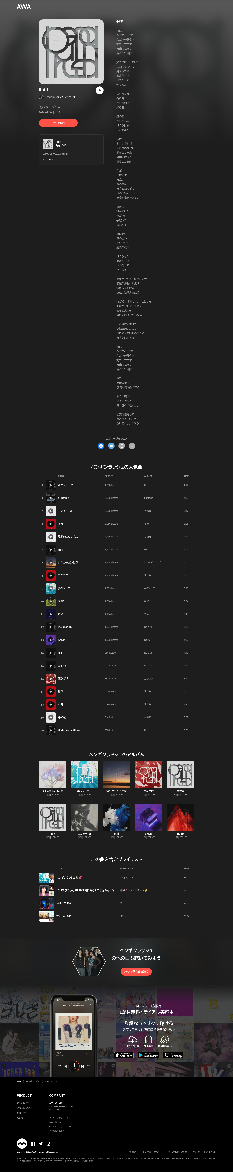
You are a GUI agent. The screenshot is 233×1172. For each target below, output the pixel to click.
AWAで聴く (58, 122)
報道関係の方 (55, 1122)
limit (58, 141)
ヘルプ (20, 1118)
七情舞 (147, 511)
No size (148, 485)
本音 (60, 523)
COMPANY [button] (57, 1095)
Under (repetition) (69, 730)
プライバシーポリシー (152, 1152)
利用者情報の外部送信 (177, 1152)
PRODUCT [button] (24, 1095)
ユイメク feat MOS (52, 791)
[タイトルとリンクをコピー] (121, 446)
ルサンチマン (65, 485)
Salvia (61, 640)
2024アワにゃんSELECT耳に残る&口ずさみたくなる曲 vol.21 (92, 890)
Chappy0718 (126, 877)
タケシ (123, 916)
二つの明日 (84, 833)
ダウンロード (23, 1103)
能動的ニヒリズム (68, 536)
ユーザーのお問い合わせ (59, 1118)
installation (65, 627)
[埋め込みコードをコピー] (132, 446)
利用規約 (132, 1152)
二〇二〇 (63, 575)
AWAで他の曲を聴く (136, 971)
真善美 (180, 791)
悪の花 (62, 717)
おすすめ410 (63, 903)
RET (60, 549)
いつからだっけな (68, 562)
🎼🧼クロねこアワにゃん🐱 (133, 890)
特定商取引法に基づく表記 (204, 1152)
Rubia (180, 833)
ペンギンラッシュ (65, 97)
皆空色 (147, 575)
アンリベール (65, 511)
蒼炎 (116, 833)
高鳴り (61, 601)
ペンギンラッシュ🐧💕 (69, 877)
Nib (60, 652)
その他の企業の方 (57, 1131)
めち (122, 903)
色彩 (60, 614)
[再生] (100, 90)
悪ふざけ (63, 678)
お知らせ (21, 1113)
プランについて (24, 1108)
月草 (60, 691)
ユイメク (62, 665)
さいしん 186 (63, 916)
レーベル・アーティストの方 (60, 1127)
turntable (63, 498)
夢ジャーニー (65, 588)
